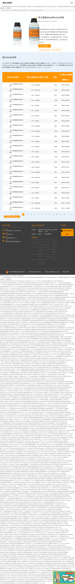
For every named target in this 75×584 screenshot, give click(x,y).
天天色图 (59, 451)
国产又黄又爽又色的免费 (5, 536)
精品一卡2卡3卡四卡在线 (5, 448)
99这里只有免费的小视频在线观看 (21, 392)
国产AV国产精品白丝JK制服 (56, 365)
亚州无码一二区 (35, 291)
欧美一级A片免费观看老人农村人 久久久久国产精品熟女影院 (29, 349)
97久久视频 (64, 523)
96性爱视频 (32, 329)
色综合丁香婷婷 (28, 557)
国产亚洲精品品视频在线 (65, 340)
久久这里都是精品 (12, 372)
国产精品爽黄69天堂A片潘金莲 (58, 428)
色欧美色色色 (58, 403)
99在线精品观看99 (13, 557)
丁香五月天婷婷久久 (19, 574)
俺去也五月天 (44, 579)
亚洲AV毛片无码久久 (61, 460)
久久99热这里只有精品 (66, 376)
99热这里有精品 (41, 380)
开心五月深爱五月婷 (59, 284)
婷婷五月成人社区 (43, 288)
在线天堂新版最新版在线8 (20, 394)
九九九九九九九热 (59, 502)
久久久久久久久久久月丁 (18, 480)
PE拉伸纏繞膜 (54, 241)
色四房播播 (18, 484)
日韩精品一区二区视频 (20, 322)
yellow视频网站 (42, 514)
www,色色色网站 (39, 450)
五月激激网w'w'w (56, 441)
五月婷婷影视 (3, 459)
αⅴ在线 (48, 326)
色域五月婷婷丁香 (69, 566)
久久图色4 (70, 513)
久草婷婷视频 (71, 557)
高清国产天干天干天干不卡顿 (33, 281)
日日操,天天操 (19, 529)
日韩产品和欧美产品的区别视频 (7, 324)
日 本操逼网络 (33, 356)
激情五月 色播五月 (36, 381)
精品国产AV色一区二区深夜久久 (45, 581)
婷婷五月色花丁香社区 (64, 385)
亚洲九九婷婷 (43, 464)
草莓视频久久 (26, 570)
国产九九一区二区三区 (26, 412)
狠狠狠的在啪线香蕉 (29, 369)
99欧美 (43, 347)
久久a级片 (45, 433)
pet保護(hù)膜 (48, 257)
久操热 (69, 496)
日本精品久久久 (66, 439)
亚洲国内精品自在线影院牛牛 (6, 394)
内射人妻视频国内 (50, 390)
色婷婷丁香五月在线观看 (29, 500)
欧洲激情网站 (3, 345)
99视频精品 (2, 522)
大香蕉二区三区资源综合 (21, 362)
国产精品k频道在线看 (51, 514)
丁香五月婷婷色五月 (4, 572)
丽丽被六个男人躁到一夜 (49, 309)
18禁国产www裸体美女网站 (45, 498)
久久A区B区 (30, 457)
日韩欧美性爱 (11, 550)
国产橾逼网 (58, 320)
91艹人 (14, 387)
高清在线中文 (54, 383)
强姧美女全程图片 (23, 426)
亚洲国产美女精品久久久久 (6, 468)
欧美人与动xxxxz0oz (46, 417)
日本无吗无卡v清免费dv (44, 561)
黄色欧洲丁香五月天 (36, 541)
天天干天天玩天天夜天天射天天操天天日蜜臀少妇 (22, 568)
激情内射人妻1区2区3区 (15, 469)
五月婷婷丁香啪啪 (4, 557)
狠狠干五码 (64, 327)
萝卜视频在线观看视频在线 (44, 317)
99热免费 (56, 358)
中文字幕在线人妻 (55, 378)
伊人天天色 (49, 392)
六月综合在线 (38, 568)
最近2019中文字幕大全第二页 (22, 344)
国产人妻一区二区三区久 (16, 430)
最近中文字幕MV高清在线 (45, 394)
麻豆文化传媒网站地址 (11, 493)
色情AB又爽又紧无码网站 (58, 547)
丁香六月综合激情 (34, 498)
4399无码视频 (25, 469)
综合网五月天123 (4, 426)
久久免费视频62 (31, 486)
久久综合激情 (71, 322)
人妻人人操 (32, 529)
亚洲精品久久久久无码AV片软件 (8, 484)
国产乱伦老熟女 (44, 491)
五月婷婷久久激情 (15, 288)
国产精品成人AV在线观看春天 (7, 282)
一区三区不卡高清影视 (59, 538)
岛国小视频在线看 (49, 489)
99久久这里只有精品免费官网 (19, 504)
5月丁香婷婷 (17, 281)
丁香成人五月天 (52, 304)
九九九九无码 (51, 455)
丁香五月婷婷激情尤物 (40, 426)
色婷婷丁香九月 (44, 360)
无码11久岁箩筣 (35, 363)
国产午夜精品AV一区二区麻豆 (67, 565)
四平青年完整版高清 (4, 502)
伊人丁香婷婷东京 (15, 482)
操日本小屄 (16, 308)
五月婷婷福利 (44, 358)
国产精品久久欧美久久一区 (19, 390)
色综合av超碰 (20, 522)
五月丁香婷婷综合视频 (11, 478)
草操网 (10, 313)
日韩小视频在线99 (62, 345)
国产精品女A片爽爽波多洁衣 (6, 471)
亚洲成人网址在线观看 (24, 282)
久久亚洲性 (51, 360)
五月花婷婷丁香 (48, 308)
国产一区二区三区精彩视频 (38, 290)
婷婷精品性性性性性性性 (61, 496)
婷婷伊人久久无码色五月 (25, 363)
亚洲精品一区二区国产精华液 (6, 500)
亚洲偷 (13, 352)
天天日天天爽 (69, 433)
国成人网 (29, 424)
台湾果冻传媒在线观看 (28, 478)
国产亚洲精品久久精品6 (18, 460)
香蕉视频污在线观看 (65, 401)
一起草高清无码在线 (28, 549)
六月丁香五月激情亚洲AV (25, 331)
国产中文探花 (69, 396)
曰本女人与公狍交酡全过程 (30, 563)
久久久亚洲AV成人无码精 (31, 448)
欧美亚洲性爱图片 (28, 554)
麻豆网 (62, 514)
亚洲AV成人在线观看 (57, 327)
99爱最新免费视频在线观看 (62, 450)
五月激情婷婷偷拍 (32, 297)
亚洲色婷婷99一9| (27, 428)
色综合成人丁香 (50, 466)
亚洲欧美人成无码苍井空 (61, 520)
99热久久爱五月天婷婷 (25, 313)
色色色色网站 (68, 412)
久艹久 (27, 376)
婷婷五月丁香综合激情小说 (66, 549)
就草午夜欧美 (32, 327)
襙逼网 (14, 520)
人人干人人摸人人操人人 (54, 352)
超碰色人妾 (2, 417)
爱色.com (62, 306)
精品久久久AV (42, 511)
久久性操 (12, 574)
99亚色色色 (7, 453)
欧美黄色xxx (64, 406)
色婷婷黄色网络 (30, 451)
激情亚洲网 (58, 406)
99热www (40, 433)
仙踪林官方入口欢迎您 (31, 390)
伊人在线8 (14, 342)
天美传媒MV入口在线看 (36, 477)
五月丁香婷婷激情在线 (41, 327)
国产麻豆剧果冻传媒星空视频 (18, 466)
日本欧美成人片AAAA (48, 405)
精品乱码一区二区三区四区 (12, 435)
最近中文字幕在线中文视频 (17, 464)
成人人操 (57, 302)
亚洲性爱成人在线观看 (22, 520)
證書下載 (34, 234)
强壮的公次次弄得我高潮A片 (29, 459)
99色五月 (11, 432)
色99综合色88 (64, 295)
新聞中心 (40, 234)
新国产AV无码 (22, 380)
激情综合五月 (48, 383)
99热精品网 (34, 309)
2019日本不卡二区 (41, 390)
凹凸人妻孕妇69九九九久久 (27, 345)
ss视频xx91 (18, 345)
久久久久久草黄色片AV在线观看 (21, 583)
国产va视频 (48, 511)
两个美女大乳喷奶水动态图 (52, 380)
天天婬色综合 (65, 522)
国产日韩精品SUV (59, 281)
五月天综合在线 (40, 432)
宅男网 (72, 315)
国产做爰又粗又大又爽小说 (62, 462)
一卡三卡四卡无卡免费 (23, 302)
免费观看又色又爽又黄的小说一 (54, 480)
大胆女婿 (65, 399)
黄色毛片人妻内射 (59, 390)
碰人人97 (54, 566)
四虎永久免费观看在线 (50, 320)
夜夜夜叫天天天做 (61, 300)
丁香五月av (11, 401)
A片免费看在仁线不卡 (14, 331)
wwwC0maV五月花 (48, 369)
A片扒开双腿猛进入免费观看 (6, 421)
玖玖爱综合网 (3, 437)
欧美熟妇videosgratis (5, 507)
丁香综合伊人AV (23, 457)
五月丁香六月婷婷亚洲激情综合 (61, 489)
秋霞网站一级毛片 (4, 401)
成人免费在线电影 (35, 288)
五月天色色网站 (34, 313)
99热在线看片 (3, 581)
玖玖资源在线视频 (39, 369)
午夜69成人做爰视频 (66, 286)
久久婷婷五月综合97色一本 (45, 442)
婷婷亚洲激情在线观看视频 (59, 299)
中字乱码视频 (48, 543)
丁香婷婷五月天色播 (17, 376)
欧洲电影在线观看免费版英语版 (41, 549)
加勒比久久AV (24, 579)
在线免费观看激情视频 (5, 482)
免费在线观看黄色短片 (31, 566)
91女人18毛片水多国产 (23, 358)
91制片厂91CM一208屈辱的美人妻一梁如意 (44, 475)
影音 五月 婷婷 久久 (47, 424)
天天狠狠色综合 (55, 478)
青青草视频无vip (34, 572)
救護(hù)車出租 (35, 247)
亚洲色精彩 (40, 299)
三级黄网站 (49, 435)
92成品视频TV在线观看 (55, 342)
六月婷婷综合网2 (17, 317)
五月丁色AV (10, 392)
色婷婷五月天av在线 (70, 297)
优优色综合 (22, 482)
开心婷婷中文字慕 (68, 498)
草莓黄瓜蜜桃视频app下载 (6, 326)
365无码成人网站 (69, 370)
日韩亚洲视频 (69, 570)
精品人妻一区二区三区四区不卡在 (63, 329)
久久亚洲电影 (10, 396)
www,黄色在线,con (51, 329)
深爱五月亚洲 (52, 577)
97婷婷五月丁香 (65, 559)
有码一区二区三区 (28, 559)
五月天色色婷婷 (66, 351)
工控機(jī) (47, 244)
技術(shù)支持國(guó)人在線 (52, 271)
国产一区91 (11, 495)
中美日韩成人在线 (29, 414)
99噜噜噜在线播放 (18, 428)
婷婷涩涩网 (54, 498)
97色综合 (67, 543)
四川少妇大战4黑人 (4, 441)
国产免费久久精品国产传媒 (34, 396)
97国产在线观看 (3, 372)
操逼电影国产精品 (31, 401)
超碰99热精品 (26, 527)
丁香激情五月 (35, 421)
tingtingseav (40, 504)
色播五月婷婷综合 (52, 300)
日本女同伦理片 (10, 318)
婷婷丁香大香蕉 (3, 297)
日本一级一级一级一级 (21, 335)
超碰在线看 (60, 498)
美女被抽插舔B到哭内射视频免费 (7, 293)
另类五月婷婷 (27, 367)
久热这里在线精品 (27, 388)
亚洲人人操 (2, 414)
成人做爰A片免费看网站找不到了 (58, 363)
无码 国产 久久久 (67, 424)
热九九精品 (44, 293)
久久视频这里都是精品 (45, 302)
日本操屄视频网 (52, 518)
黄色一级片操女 (52, 496)
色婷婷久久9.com (19, 559)
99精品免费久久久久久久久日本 (30, 532)
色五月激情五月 (52, 349)
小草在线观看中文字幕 (40, 543)
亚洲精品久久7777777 (46, 378)
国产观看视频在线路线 (37, 370)
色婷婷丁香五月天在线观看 (6, 376)
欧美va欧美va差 (47, 437)
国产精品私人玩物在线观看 (48, 340)
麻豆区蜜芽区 (40, 565)
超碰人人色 (37, 451)
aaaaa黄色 (64, 403)
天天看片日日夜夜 (60, 471)
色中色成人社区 (60, 459)
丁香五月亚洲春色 (4, 432)
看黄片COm (53, 430)
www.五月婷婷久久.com (47, 516)
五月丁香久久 (43, 482)
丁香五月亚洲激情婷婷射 (24, 403)
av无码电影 (63, 473)
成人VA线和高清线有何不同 (63, 448)
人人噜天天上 (62, 336)
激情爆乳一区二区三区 (68, 442)
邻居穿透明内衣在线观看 (54, 549)
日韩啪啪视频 (46, 518)
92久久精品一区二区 (62, 529)
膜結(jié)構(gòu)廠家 (40, 250)
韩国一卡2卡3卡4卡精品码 (25, 545)
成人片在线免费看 (63, 557)
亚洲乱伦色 (45, 349)
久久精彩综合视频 (11, 487)
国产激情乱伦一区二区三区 (27, 484)
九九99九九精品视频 (4, 561)
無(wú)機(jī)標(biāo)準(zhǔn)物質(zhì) (19, 10)
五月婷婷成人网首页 (51, 552)
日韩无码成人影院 (63, 311)
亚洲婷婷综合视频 (18, 378)
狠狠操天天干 (26, 514)
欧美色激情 (61, 380)
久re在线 (68, 500)
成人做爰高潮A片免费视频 (33, 471)
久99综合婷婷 (54, 370)
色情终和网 (62, 297)
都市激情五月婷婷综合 (5, 475)
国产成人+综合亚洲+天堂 (36, 550)
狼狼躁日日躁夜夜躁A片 (54, 401)
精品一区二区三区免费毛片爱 (18, 336)
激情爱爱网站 (25, 410)
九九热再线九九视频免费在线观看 (50, 500)
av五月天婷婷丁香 (23, 308)
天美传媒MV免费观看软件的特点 (33, 466)
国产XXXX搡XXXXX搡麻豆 (26, 525)
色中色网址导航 (3, 405)
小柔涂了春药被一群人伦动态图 (43, 529)
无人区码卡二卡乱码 (35, 495)
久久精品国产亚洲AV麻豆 (22, 327)
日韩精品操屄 (17, 297)
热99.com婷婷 (39, 401)
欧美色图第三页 (60, 326)
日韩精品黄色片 (10, 295)
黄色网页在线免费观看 (50, 520)
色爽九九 (34, 557)
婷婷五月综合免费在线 (5, 430)
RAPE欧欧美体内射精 (25, 360)
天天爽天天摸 (15, 365)
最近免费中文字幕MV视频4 (37, 493)
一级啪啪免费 (20, 493)
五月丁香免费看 (16, 313)
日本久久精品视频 (50, 426)
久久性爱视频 (18, 451)
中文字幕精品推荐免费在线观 (25, 351)
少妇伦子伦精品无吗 (11, 437)
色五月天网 (10, 374)
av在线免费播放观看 (18, 543)
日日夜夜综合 (57, 464)
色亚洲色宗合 (27, 493)
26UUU (22, 477)
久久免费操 (61, 536)
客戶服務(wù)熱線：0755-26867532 (50, 50)
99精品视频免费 (60, 388)
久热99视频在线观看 (56, 419)
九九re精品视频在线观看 (39, 324)
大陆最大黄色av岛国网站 (39, 478)
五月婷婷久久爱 (50, 559)
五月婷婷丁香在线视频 (49, 453)
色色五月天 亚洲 (55, 437)
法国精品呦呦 (43, 471)
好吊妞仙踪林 (55, 345)
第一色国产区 (71, 293)
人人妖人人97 (30, 326)
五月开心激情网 (57, 415)
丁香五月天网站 (43, 451)
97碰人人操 (24, 468)
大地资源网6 (46, 468)
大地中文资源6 (31, 406)
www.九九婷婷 (39, 522)
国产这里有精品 (42, 326)
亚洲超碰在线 (26, 320)
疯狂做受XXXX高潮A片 (53, 311)
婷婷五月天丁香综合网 (26, 290)
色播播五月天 (14, 284)
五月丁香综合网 (3, 554)
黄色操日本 (28, 291)
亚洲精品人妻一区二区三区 (40, 439)
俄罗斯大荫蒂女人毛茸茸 (47, 410)
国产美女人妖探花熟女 (61, 539)
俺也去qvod (27, 572)
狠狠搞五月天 (40, 531)
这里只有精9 (38, 579)
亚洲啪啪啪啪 (46, 577)
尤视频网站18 (26, 518)
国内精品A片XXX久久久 (5, 579)
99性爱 (51, 338)
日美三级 (16, 419)
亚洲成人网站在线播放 (11, 414)
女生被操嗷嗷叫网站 (35, 338)
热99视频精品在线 (37, 455)
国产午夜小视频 (70, 344)
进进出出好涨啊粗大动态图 (13, 545)
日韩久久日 (16, 531)
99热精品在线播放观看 (32, 468)
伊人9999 (11, 556)
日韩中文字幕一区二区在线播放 (7, 408)
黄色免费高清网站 (26, 550)
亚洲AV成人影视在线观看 (35, 358)
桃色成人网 (23, 281)
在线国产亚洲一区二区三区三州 (12, 286)
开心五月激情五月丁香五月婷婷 (28, 300)
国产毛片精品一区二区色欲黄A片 (67, 372)
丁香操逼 (28, 374)
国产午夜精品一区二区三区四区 (23, 338)
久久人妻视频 (28, 477)
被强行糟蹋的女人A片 (48, 538)
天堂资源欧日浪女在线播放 (16, 423)
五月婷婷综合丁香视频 (45, 363)
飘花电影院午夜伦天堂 (18, 563)
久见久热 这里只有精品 (59, 360)
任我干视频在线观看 (12, 354)
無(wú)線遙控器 (35, 260)
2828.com (22, 556)
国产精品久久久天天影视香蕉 (6, 531)
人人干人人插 (41, 583)
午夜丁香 (63, 451)
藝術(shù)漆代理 (48, 250)
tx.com (8, 450)
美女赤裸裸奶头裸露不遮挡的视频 (28, 539)
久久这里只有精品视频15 (37, 538)
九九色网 (16, 385)
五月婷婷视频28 (34, 403)
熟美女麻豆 (69, 387)
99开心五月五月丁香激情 (16, 514)
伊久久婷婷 (70, 414)
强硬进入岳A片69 (64, 331)
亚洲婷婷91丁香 (3, 392)
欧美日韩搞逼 (34, 284)
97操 (46, 335)
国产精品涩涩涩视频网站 (62, 318)
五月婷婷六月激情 (13, 534)
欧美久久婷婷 (28, 408)
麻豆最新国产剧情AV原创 (51, 315)
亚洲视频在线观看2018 (11, 340)
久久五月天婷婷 (41, 315)
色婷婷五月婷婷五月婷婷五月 (6, 378)
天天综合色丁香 (64, 484)
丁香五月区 (31, 469)
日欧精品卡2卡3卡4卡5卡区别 (31, 511)
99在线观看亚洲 (10, 549)
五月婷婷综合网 (17, 374)
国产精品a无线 (39, 500)
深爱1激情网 (56, 392)
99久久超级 (43, 559)
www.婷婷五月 (19, 304)
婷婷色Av (2, 577)
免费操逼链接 (21, 554)
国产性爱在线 (66, 507)
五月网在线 (58, 522)
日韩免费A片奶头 (4, 523)
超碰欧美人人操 (18, 495)
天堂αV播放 (9, 415)
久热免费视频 (52, 462)
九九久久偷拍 (54, 529)
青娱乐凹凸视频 (70, 430)
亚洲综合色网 (40, 556)
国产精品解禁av (13, 441)
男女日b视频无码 (4, 333)
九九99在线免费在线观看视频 (6, 583)
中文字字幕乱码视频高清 (10, 527)
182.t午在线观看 (29, 322)
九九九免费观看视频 (4, 423)
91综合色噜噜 (3, 559)
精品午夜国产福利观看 (47, 541)
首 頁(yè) (34, 229)
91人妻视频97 (67, 354)
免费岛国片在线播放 (4, 446)
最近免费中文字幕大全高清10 (6, 419)
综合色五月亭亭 (26, 378)
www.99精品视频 (4, 351)
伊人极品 (30, 342)
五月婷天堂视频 (56, 293)
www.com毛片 (28, 460)
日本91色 (66, 536)
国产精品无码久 (12, 455)
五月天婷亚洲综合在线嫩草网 (26, 547)
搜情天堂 (41, 403)
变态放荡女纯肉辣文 (4, 552)
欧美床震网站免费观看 (20, 299)
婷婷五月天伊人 (53, 381)
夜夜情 (72, 563)
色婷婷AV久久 (9, 397)
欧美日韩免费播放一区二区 (13, 370)
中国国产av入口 (14, 380)
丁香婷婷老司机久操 (14, 360)
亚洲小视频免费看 (46, 428)
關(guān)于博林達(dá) (41, 230)
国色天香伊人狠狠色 (36, 388)
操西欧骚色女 (3, 487)
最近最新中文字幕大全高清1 (54, 376)
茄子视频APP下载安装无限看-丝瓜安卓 (24, 439)
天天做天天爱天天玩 (61, 518)
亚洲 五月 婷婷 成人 (13, 358)
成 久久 (13, 304)
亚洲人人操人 (17, 556)
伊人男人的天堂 (31, 426)
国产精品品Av (69, 336)
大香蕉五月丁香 (39, 300)
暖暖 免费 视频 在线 (37, 525)
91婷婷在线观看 (3, 518)
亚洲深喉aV (46, 486)
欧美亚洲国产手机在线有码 (21, 401)
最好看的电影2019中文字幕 (44, 507)
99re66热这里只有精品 (33, 489)
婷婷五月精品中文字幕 (59, 455)
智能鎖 (52, 254)
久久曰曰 (49, 482)
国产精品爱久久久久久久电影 (38, 331)
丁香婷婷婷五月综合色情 (67, 369)
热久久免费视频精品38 (18, 538)
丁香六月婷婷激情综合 (53, 433)
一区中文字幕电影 (4, 313)
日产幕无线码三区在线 (5, 410)
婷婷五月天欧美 (27, 405)
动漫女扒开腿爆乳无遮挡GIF (41, 496)
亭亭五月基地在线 (61, 566)
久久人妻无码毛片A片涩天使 (65, 367)
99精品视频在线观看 (65, 282)
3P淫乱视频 (16, 509)
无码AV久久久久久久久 (16, 410)
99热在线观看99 (57, 509)
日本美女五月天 (15, 311)
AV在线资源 (25, 417)
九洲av (1, 349)
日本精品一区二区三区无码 (65, 435)
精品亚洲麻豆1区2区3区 (40, 435)
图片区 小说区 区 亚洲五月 (66, 468)
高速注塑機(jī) (41, 244)
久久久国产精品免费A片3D (34, 520)
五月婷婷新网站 (27, 538)
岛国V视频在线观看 (20, 455)
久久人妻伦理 (61, 315)
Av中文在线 (44, 351)
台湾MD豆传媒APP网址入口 (6, 363)
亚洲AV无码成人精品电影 (42, 297)
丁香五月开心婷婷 (69, 300)
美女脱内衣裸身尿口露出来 (56, 561)
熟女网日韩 (2, 397)
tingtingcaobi (54, 511)
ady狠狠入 (59, 523)
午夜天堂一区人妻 (11, 345)
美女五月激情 (33, 462)
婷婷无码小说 (29, 455)
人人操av (36, 509)
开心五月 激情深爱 (51, 439)
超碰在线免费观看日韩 (5, 380)
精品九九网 (14, 448)
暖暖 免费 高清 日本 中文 (24, 450)
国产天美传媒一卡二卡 (5, 464)
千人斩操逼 (72, 302)
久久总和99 (3, 493)
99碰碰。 (25, 486)
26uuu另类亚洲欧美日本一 (50, 450)
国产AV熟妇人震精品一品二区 (40, 414)
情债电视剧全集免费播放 (57, 554)
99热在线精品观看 (46, 446)
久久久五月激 (40, 453)
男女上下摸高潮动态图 (68, 561)
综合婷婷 (10, 426)
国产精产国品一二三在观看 (45, 374)
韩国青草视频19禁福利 (34, 442)
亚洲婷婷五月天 (70, 403)
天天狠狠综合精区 (17, 468)
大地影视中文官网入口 (23, 575)
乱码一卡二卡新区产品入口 (53, 487)
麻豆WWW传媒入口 (45, 415)
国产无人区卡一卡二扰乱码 (46, 441)
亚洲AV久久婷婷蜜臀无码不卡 (51, 536)
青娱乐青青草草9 (66, 415)
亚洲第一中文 (3, 415)
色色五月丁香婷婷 (52, 451)
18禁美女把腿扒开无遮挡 (26, 372)
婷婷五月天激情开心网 (39, 457)
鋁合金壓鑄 (54, 244)
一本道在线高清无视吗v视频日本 (55, 399)
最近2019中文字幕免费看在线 (35, 575)
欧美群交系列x (3, 450)
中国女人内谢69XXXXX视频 (64, 563)
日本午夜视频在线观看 (54, 568)
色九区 (1, 489)
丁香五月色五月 (34, 507)
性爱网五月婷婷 (3, 335)
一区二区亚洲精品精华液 (34, 491)
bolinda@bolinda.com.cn (11, 238)
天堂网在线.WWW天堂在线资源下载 (46, 527)
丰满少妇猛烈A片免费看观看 (20, 471)
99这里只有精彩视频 (45, 338)
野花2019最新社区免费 (46, 396)
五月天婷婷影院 (4, 374)
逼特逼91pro (52, 575)
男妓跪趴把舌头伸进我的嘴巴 (14, 565)
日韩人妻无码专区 (48, 299)
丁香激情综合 (68, 315)
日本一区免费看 (41, 572)
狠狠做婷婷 (58, 477)
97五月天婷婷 (43, 502)
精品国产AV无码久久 (49, 290)
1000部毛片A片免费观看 (35, 352)
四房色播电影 (57, 306)
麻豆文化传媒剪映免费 (5, 315)
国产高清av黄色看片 (19, 408)
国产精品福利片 (52, 318)
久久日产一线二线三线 (24, 419)
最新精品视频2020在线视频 (38, 335)
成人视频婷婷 (57, 532)
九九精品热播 (12, 344)
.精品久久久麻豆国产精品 (6, 403)
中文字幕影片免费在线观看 (36, 518)
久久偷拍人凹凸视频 (20, 369)
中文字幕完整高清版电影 (16, 475)
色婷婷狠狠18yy (20, 340)
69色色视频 (13, 327)
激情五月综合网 (52, 448)
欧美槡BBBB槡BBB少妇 (40, 329)
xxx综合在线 (46, 401)
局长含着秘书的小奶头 (16, 516)
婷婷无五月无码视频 (24, 329)
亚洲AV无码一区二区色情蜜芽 (45, 412)
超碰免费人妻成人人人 (55, 473)
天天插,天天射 (32, 522)
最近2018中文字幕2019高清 (49, 550)
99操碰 (39, 367)
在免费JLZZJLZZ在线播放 (37, 405)
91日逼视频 (10, 297)
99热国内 (34, 453)
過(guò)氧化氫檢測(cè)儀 (35, 242)
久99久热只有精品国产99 (40, 469)
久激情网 (67, 302)
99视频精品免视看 (4, 331)
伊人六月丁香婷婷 (32, 354)
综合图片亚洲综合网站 (59, 525)
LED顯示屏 (34, 254)
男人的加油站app (39, 486)
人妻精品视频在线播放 (53, 336)
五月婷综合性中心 (63, 421)
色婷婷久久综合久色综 (51, 459)
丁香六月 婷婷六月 (43, 362)
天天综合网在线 (58, 475)
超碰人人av (2, 342)
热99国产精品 (46, 539)
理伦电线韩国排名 (48, 408)
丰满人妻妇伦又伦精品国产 (17, 315)
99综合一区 (8, 352)
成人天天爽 (64, 405)
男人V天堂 (31, 324)
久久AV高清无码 (30, 509)
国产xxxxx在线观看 (70, 482)
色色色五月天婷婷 (16, 477)
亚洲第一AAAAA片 (49, 284)
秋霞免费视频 (34, 380)
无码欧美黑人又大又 (29, 523)
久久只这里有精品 (16, 536)
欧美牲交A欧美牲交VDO (42, 311)
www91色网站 (18, 347)
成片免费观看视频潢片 (48, 504)
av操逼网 (57, 340)
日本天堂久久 (47, 493)
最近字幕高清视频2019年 (37, 437)
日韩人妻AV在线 (40, 430)
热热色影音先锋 (67, 547)
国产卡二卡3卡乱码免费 (37, 342)
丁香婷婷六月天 (69, 360)
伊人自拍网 (16, 421)
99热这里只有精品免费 (57, 424)
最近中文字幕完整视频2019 (42, 304)
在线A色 (41, 282)
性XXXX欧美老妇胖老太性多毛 (7, 281)
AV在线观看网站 (3, 444)
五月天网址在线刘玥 (18, 500)
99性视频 (43, 520)
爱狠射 (52, 302)
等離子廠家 (54, 259)
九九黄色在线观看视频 (57, 442)
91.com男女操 (67, 333)
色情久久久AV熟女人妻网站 (6, 460)
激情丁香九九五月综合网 (15, 507)
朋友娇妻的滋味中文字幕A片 (38, 372)
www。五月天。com (20, 387)
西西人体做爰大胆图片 (5, 547)
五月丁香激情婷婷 (33, 315)
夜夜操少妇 (12, 320)
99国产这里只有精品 (29, 574)
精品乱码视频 (11, 399)
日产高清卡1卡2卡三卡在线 (35, 516)
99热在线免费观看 (33, 581)
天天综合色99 (62, 487)
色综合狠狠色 (24, 536)
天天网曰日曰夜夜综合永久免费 (58, 482)
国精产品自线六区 (64, 426)
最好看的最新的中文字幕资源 (66, 437)
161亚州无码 (36, 547)
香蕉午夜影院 (55, 421)
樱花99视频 (56, 338)
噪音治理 (47, 254)
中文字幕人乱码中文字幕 (5, 365)
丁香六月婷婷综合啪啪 (5, 302)
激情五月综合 (14, 302)
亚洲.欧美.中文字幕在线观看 (58, 374)
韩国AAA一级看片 (4, 534)
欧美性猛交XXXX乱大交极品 (6, 317)
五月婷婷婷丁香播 (44, 344)
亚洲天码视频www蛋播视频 (67, 419)
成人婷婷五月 (53, 326)
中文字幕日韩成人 (15, 525)
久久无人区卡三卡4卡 (49, 457)
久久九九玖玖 (62, 543)
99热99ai (36, 322)
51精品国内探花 (66, 453)
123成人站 (36, 574)
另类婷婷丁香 (37, 415)
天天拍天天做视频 (31, 446)
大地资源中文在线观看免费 (23, 552)
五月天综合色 (43, 423)
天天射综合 (55, 412)
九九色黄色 (52, 539)
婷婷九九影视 (51, 288)
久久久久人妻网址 (45, 381)
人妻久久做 (31, 577)
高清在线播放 (41, 534)
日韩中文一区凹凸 (4, 455)
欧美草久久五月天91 (19, 324)
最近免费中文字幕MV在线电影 (36, 333)
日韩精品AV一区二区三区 (45, 547)
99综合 (66, 388)
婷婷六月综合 (48, 345)
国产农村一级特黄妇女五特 (19, 566)
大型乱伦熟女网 (3, 306)
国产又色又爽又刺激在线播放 (61, 290)
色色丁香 (35, 554)
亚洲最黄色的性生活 (4, 347)
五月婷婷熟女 (21, 557)
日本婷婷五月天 (42, 387)
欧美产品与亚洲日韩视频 (28, 475)
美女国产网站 (26, 577)
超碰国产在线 (12, 439)
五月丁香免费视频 (37, 293)
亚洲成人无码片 (40, 385)
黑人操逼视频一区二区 (16, 309)
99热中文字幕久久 (34, 514)
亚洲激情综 (63, 320)
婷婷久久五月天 (3, 498)
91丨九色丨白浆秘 (32, 308)
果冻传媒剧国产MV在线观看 (57, 397)
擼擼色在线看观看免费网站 (26, 286)
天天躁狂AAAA (17, 432)
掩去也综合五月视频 (42, 392)
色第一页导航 (3, 370)
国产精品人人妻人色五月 (67, 477)
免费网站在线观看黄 (17, 505)
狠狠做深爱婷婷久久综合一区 (42, 406)
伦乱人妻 (51, 344)
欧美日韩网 (7, 577)
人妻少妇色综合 (3, 565)
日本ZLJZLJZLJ (34, 367)
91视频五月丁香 (64, 532)
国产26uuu (62, 313)
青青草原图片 (24, 415)
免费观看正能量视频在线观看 (34, 417)
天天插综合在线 (42, 295)
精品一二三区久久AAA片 (48, 403)
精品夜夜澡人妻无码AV (36, 424)
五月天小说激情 (44, 352)
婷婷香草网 (37, 423)
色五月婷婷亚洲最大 (25, 502)
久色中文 (32, 318)
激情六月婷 (12, 383)
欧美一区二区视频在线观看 (41, 399)
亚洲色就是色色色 (22, 306)
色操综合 (21, 549)
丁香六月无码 (3, 549)
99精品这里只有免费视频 (16, 356)
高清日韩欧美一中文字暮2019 (7, 496)
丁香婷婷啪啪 (25, 491)
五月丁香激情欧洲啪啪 (5, 300)
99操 (30, 570)
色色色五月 (57, 426)
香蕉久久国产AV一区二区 (62, 304)
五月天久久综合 (3, 550)
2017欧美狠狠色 (11, 338)
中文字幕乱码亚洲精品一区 (59, 444)
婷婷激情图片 (25, 505)
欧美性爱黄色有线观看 (35, 344)
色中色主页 (43, 466)
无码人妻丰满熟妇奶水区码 (6, 504)
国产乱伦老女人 (28, 482)
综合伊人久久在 (38, 347)
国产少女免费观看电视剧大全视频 (7, 511)
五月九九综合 (58, 559)
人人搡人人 (62, 570)
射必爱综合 (28, 380)
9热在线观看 (61, 412)
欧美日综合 (45, 525)
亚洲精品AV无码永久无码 (66, 464)
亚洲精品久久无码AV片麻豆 (6, 381)
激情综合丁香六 (23, 297)
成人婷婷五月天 (68, 525)
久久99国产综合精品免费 (20, 295)
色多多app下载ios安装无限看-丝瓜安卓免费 (56, 387)
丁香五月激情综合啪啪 (33, 317)
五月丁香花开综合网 (69, 538)
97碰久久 (12, 349)
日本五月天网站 (44, 568)
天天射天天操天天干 (26, 309)
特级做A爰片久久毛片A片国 (32, 394)
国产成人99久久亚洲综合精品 (21, 399)
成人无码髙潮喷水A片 (62, 362)
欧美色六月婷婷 (19, 383)
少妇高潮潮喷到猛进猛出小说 (41, 318)
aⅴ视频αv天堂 (68, 397)
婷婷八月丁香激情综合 (13, 351)
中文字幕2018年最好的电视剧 (62, 531)
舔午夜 (11, 308)
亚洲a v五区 (31, 415)
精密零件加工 (41, 246)
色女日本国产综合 (22, 291)
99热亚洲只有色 (62, 446)
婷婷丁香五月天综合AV (25, 288)
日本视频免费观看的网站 (31, 556)
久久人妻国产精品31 (23, 333)
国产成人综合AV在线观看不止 (62, 457)
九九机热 (28, 387)
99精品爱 (67, 514)
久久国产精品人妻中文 (5, 309)
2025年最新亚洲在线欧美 (43, 462)
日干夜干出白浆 (40, 354)
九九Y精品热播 (60, 370)
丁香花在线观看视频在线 (65, 338)
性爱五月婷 (2, 340)
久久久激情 (21, 365)
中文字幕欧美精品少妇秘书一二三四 (35, 536)
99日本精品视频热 (57, 369)
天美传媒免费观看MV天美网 (6, 520)
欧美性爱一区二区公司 (38, 513)
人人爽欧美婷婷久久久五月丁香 (7, 462)
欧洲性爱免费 (3, 545)
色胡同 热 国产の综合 (35, 378)
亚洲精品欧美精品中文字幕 (20, 424)
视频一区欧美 (41, 489)
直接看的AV (43, 487)
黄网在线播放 (16, 363)
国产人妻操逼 (39, 446)
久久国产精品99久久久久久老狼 (29, 565)
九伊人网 (24, 374)
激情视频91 (65, 552)
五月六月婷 (47, 430)
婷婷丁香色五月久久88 (35, 360)
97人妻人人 (16, 496)
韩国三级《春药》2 (14, 446)
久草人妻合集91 (18, 550)
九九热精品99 (43, 281)
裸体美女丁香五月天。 (5, 288)
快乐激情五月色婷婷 (55, 313)
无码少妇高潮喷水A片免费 (46, 291)
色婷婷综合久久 (57, 405)
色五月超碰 (28, 534)
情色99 (26, 324)
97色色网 (18, 437)
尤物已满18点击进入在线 (43, 473)
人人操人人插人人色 (17, 532)
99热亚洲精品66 (52, 388)
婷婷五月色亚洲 (16, 541)
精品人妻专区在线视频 (51, 572)
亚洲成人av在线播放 (47, 557)
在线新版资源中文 (26, 507)
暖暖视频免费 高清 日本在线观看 (66, 417)
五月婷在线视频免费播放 (24, 397)
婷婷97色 (70, 342)
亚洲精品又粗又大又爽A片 (68, 480)
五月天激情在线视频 (54, 486)
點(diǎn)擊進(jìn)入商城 (67, 232)
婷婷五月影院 (9, 342)
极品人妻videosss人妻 (22, 441)
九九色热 (24, 451)
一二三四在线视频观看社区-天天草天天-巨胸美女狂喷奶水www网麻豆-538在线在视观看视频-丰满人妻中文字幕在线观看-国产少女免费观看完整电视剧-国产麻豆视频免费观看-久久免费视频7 (37, 7)
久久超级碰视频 (56, 295)
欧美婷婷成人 (69, 487)
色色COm (36, 326)
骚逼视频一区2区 (55, 570)
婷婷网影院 (12, 362)
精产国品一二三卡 (67, 475)
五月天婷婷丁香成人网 (46, 566)
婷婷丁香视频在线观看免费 (6, 532)
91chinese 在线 (18, 320)
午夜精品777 (55, 543)
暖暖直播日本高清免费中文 (29, 304)
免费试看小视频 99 (24, 311)
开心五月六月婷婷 (17, 415)
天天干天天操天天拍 (4, 486)
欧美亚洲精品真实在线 (61, 309)
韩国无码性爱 (46, 575)
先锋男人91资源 (55, 446)
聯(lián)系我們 (48, 234)
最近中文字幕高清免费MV (32, 306)
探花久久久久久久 (36, 570)
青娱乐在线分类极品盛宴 (5, 329)
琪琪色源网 (17, 318)
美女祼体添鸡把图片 (57, 541)
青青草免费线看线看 (18, 367)
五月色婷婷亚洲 (60, 354)
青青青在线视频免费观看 (13, 498)
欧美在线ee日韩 (21, 448)
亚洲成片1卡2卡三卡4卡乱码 (43, 356)
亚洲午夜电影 (3, 387)
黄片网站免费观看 (47, 477)
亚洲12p (57, 288)
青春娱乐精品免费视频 (24, 581)
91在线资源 (43, 523)
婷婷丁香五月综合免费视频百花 (27, 496)
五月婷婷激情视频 (4, 556)
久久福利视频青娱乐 (42, 376)
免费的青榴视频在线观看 (54, 495)
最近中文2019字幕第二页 (47, 484)
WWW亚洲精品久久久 (20, 352)
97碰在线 (48, 523)
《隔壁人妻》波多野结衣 (32, 299)
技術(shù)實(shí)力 (47, 230)
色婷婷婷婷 (24, 317)
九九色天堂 (50, 358)
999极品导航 (71, 327)
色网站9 (71, 559)
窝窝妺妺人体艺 (41, 284)
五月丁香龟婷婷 (58, 453)
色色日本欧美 (67, 511)
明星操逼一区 (57, 516)
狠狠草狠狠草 (70, 381)
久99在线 (59, 349)
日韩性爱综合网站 (59, 466)
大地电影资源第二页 (52, 335)
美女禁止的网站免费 (4, 424)
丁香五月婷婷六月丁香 (11, 417)
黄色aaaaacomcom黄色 (43, 448)
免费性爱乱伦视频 (55, 513)
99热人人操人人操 (54, 385)
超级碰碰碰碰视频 (4, 495)
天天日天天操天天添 (35, 502)
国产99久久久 (59, 439)
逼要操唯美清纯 (62, 433)
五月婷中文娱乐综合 (4, 320)
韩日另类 (39, 566)
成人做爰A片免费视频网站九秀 (7, 433)
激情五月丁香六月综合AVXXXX (7, 388)
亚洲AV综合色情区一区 (45, 397)
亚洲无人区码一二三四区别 (16, 486)
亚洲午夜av (2, 352)
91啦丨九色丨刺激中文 (25, 498)
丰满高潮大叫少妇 (43, 574)
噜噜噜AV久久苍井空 (35, 397)
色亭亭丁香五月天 (19, 462)
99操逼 (27, 352)
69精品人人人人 (65, 550)
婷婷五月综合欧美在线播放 (13, 457)
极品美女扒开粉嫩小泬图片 (6, 563)
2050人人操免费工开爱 (5, 327)
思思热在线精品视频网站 (5, 304)
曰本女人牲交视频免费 (54, 367)
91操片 (24, 376)
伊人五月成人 (20, 527)
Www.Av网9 (44, 455)
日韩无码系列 (55, 417)
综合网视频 (62, 324)
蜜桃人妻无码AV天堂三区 (6, 477)
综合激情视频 (40, 539)
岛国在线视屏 (47, 342)
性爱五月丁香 (27, 462)
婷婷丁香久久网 (38, 577)
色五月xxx (66, 365)
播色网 (70, 469)
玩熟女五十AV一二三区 (55, 282)
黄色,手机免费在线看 (31, 432)
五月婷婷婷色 (46, 282)
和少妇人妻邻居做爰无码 (33, 362)
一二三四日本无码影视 (5, 284)
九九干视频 (39, 557)
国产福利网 (49, 327)
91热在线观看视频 (30, 336)
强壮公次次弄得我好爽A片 (6, 505)
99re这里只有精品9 (70, 451)
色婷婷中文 (26, 315)
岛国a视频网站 (32, 505)
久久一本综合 (65, 342)
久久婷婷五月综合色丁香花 (60, 504)
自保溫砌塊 (54, 252)
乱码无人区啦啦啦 (69, 493)
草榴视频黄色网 (26, 529)
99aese (1, 290)
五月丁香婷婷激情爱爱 (50, 432)
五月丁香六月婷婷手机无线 (55, 556)
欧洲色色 (47, 331)
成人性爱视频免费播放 (45, 419)
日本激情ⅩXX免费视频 (63, 408)
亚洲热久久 (34, 545)
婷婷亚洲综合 (36, 365)
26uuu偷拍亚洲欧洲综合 (30, 385)
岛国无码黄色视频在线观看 (6, 480)
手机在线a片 (3, 478)
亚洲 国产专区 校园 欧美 (5, 491)
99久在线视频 (36, 482)
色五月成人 (32, 450)
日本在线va (64, 356)
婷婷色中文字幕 (34, 561)
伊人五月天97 (56, 324)
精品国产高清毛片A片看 (65, 516)
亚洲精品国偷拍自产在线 (16, 570)
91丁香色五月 (67, 390)
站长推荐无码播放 (4, 539)
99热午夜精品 (56, 410)
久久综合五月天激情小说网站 (6, 367)
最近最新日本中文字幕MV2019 (20, 396)
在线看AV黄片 (3, 295)
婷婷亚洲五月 (70, 320)
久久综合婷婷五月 (4, 439)
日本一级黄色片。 (20, 511)
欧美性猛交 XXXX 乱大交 (16, 577)
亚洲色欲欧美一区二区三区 (29, 383)
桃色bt (72, 333)
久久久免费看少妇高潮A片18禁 (39, 480)
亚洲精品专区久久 (28, 365)
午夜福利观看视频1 (69, 444)
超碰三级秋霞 (19, 293)
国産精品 (45, 300)
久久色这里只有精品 (15, 300)
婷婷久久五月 (60, 333)
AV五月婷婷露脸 (21, 534)
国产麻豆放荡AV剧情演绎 (53, 414)
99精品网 (44, 460)
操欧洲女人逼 (28, 433)
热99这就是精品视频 (22, 342)
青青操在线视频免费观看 (29, 444)
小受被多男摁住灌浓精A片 (6, 538)
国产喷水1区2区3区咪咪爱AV (6, 428)
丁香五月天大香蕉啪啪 (54, 297)
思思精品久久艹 (28, 480)
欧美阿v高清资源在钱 (5, 469)
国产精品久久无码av (51, 460)
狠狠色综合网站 (44, 388)
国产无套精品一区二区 (61, 430)
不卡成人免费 (21, 523)
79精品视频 (53, 523)
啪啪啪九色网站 (63, 293)
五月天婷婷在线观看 (4, 383)
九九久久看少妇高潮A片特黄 (68, 349)
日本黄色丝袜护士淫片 (30, 435)
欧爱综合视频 (51, 491)
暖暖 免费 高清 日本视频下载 (50, 333)
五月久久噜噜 (8, 568)
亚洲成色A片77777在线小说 (6, 390)
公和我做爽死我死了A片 (5, 525)
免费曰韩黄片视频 (16, 412)
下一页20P (21, 444)
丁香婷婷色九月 (25, 516)
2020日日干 (13, 290)
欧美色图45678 (37, 484)
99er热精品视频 (3, 354)
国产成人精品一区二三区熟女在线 (45, 532)
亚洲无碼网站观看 (12, 518)
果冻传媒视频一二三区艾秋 (6, 541)
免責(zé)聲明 (66, 271)
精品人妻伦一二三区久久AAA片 (64, 347)
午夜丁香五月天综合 (40, 459)
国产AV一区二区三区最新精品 (20, 406)
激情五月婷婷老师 (11, 459)
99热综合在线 (50, 464)
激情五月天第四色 (11, 369)
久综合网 (14, 473)
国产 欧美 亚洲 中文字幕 (64, 486)
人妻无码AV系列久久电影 (32, 295)
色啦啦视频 (69, 460)
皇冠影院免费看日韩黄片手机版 (54, 286)
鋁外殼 (52, 257)
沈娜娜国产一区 (27, 464)
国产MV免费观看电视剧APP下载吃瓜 (51, 565)
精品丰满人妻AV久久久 (5, 514)
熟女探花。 (51, 525)
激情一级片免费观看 (55, 317)
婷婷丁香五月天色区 (4, 308)
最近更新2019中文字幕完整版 (29, 430)
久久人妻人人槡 (22, 446)
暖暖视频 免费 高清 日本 (66, 352)
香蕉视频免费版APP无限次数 (6, 385)
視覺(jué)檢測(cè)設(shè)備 (41, 262)
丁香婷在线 (21, 435)
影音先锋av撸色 (14, 489)
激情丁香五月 (37, 487)
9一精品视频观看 (11, 559)
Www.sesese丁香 (37, 340)
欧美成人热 (15, 426)
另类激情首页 (3, 396)
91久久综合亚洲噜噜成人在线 (52, 372)
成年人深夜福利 (53, 563)
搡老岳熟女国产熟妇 (12, 306)
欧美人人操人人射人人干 (33, 441)
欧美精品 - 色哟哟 (64, 414)
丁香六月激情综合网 (51, 471)
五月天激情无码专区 (67, 394)
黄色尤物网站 (72, 491)
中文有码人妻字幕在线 (5, 513)
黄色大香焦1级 (64, 441)
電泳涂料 (47, 246)
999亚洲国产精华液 (27, 381)
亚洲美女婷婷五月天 (52, 534)
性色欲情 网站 (3, 457)
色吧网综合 (41, 421)
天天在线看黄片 (34, 374)
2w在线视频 (23, 432)
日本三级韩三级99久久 (27, 293)
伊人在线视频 (7, 349)
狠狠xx (18, 372)
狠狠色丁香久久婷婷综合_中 (65, 288)
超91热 (52, 415)
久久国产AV (10, 444)
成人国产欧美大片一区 (29, 543)
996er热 (11, 424)
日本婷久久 (63, 505)
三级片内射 (58, 550)
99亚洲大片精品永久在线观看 (6, 543)
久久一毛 (55, 408)
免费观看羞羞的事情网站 (58, 291)
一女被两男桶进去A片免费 (25, 370)
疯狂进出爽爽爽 (15, 329)
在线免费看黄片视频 (62, 322)
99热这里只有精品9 (15, 579)
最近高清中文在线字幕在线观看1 (65, 383)
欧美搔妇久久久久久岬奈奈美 (22, 487)
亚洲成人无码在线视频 (46, 570)
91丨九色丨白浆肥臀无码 (56, 356)
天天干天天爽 (57, 484)
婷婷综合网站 (23, 531)
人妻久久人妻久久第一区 (5, 336)
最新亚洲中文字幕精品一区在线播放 (52, 505)
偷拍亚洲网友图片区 (17, 381)
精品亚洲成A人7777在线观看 (6, 406)
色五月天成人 (55, 308)
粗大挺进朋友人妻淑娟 (45, 365)
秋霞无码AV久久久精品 (54, 468)
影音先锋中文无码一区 (57, 394)
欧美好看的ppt (13, 552)
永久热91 (50, 293)
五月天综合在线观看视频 (44, 322)
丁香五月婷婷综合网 (13, 523)
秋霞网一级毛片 (50, 281)
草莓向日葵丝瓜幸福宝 (65, 478)
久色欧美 (48, 347)
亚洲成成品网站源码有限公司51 (37, 320)
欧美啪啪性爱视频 (65, 495)
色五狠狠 (12, 572)
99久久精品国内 (64, 513)
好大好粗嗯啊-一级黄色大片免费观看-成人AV (20, 561)
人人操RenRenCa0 (22, 489)
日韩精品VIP (47, 313)
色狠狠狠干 (12, 451)
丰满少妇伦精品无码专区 (5, 466)
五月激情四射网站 (62, 534)
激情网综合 (19, 478)
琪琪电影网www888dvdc (57, 507)
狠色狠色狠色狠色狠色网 (12, 581)
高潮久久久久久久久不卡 (50, 354)
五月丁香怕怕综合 (28, 453)
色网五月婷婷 (15, 403)
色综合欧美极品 (33, 376)
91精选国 (2, 286)
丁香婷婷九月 (62, 392)
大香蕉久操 (59, 552)
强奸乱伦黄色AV (70, 446)
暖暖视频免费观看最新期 (5, 473)
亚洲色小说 (2, 299)
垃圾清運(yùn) (54, 249)
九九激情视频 (26, 356)
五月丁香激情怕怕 (18, 442)
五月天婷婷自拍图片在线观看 (44, 545)
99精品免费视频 (40, 505)
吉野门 (46, 534)
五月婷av (40, 468)
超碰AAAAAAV (63, 410)
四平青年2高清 (14, 450)
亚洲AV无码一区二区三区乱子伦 (46, 306)
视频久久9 (16, 282)
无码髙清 (17, 549)
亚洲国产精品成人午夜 (15, 502)
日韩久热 (16, 444)
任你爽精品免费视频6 (25, 318)
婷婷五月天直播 (40, 308)
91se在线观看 (31, 579)
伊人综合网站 (56, 435)
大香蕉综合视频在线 (12, 554)
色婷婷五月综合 (34, 387)
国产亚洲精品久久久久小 (34, 302)
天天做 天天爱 (39, 444)
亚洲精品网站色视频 (54, 331)
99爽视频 (32, 347)
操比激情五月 (55, 557)
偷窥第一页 (41, 313)
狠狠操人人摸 (34, 534)
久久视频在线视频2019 (5, 356)
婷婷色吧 (58, 514)
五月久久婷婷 (24, 541)
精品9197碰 (60, 335)
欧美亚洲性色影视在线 (39, 345)
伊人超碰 (54, 477)
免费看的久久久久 (62, 358)
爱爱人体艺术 (68, 306)
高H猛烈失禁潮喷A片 (16, 491)
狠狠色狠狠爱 (22, 385)
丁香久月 (21, 405)
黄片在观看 (25, 442)
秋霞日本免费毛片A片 (26, 437)
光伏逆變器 (40, 241)
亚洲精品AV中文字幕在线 (6, 412)
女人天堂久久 (71, 520)
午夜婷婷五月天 (3, 338)
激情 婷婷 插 (19, 518)
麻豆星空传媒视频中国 (36, 460)
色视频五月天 (3, 318)
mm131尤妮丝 (65, 469)
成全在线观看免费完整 (65, 568)
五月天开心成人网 (65, 556)
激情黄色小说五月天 (4, 360)
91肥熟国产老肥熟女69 (13, 405)
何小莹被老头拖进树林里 (28, 423)
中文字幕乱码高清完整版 (5, 311)
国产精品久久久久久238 (49, 531)
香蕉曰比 (62, 378)
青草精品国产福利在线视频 (37, 408)
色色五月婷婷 (3, 369)
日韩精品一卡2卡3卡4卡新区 (6, 509)
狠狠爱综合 (15, 397)
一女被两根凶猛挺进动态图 (49, 522)
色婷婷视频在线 (49, 324)
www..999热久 (68, 455)
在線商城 (45, 46)
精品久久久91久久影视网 (14, 539)
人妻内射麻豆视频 (40, 383)
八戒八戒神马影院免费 (23, 354)
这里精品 (46, 556)
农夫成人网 (25, 522)
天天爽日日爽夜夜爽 (42, 552)
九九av (2, 453)
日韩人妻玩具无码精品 (5, 516)
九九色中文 (9, 387)
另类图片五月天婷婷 (4, 451)
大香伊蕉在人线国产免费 (57, 351)
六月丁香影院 (22, 509)
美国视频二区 (14, 291)
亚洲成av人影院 (33, 527)
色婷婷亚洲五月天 (62, 381)
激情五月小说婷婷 (15, 547)
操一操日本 (19, 417)
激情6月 (41, 509)
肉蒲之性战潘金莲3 (58, 344)
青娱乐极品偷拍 (50, 502)
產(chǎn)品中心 (5, 10)
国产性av (2, 527)
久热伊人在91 (58, 527)
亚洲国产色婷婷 (19, 453)
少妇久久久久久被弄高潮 (64, 308)
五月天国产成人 (70, 317)
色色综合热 (47, 385)
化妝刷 (46, 259)
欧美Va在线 (37, 523)
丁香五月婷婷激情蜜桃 (5, 291)
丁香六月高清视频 (26, 495)
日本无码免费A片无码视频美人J (57, 493)
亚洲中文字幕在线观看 (36, 428)
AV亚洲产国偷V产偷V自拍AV (41, 336)
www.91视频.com (4, 358)
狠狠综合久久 (7, 290)
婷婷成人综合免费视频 (13, 333)
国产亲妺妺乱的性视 (19, 572)
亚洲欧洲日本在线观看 (31, 531)
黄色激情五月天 (47, 513)
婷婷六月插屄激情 (33, 583)
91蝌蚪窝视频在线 (52, 362)
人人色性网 (35, 286)
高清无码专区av (69, 392)
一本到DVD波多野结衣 (34, 419)
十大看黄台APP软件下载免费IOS (54, 469)
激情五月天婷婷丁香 (4, 574)
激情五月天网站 (33, 552)
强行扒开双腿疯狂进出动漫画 (44, 554)
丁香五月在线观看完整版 (61, 423)
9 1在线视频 (2, 435)
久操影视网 (12, 347)
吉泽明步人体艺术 (29, 340)
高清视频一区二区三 (47, 444)
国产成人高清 (50, 295)
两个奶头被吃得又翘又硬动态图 (7, 322)
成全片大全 (34, 473)
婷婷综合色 (61, 302)
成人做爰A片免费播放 (32, 504)
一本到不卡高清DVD (4, 362)
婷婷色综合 (34, 433)
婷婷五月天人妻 (21, 284)
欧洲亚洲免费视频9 (68, 284)
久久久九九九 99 (20, 414)
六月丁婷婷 (29, 335)
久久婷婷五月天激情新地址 (25, 421)
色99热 (64, 344)
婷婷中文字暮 (31, 399)
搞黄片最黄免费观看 (10, 299)
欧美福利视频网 (53, 322)
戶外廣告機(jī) (54, 246)
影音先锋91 (28, 284)
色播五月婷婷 (40, 309)
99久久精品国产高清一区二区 (62, 432)
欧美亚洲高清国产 (4, 344)
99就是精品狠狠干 (51, 423)
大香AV (49, 351)
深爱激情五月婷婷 (34, 282)
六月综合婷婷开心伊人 (11, 522)
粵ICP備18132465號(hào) (34, 271)
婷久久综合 (70, 356)
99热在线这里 (35, 412)
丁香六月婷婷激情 (37, 351)
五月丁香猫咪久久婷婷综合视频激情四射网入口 (21, 513)
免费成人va (12, 453)
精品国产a (71, 426)
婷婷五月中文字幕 (42, 286)
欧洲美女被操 (45, 367)
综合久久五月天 (32, 311)
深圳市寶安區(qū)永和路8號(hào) (13, 241)
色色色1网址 (64, 317)
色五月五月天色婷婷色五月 (35, 410)
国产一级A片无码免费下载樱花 (20, 326)
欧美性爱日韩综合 (35, 464)
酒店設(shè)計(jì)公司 (41, 255)
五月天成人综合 (48, 421)
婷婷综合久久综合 (36, 559)
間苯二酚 (47, 241)
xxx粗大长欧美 (25, 347)
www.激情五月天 (11, 335)
